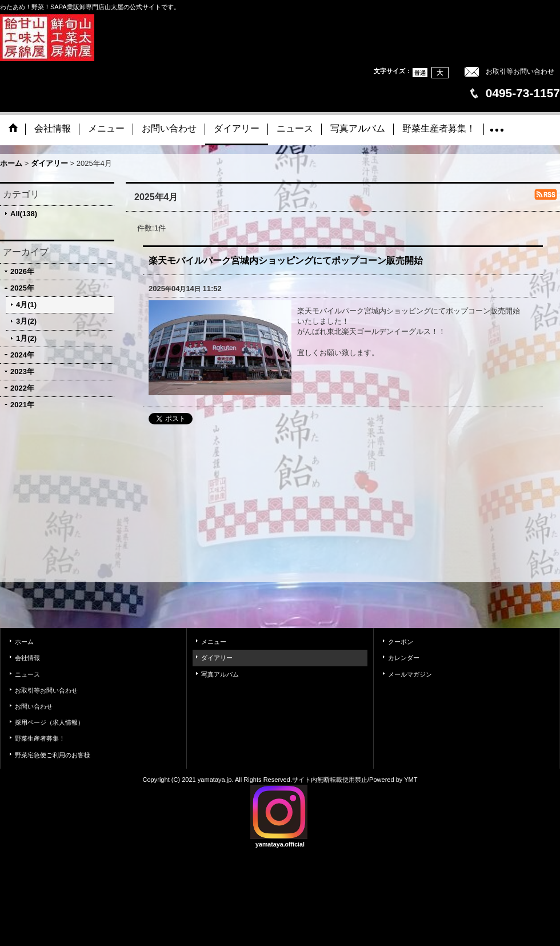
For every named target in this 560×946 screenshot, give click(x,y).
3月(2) (26, 321)
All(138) (23, 213)
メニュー (213, 641)
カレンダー (403, 657)
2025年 (22, 288)
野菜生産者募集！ (40, 738)
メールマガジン (410, 674)
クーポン (400, 641)
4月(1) (26, 304)
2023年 (22, 371)
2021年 (22, 404)
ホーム (24, 641)
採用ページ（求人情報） (49, 722)
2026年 (22, 271)
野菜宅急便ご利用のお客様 (52, 755)
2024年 (22, 355)
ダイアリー (217, 657)
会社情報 (27, 657)
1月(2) (26, 338)
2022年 (22, 388)
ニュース (27, 674)
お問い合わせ (34, 706)
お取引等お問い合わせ (520, 71)
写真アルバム (220, 674)
